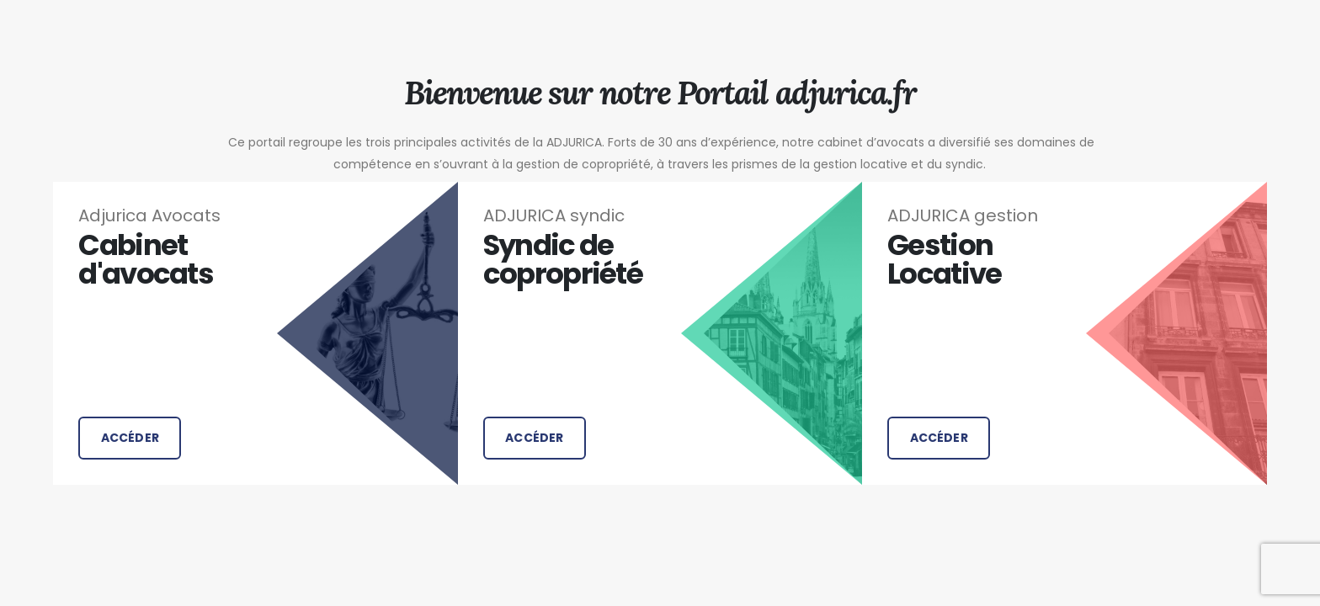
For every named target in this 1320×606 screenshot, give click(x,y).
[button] (129, 438)
